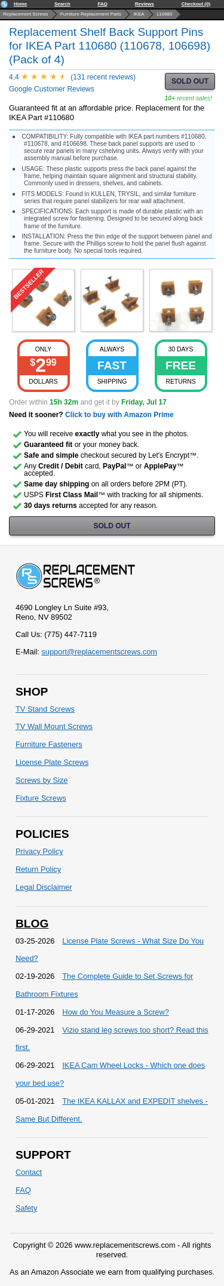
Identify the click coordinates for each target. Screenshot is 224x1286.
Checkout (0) (196, 4)
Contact (29, 1172)
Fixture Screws (41, 798)
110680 (165, 14)
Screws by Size (41, 780)
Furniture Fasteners (49, 744)
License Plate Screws (52, 762)
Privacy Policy (39, 851)
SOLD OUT (189, 81)
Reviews (144, 4)
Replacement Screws (25, 14)
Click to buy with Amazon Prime (119, 415)
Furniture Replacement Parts (90, 14)
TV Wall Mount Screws (54, 726)
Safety (26, 1208)
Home (20, 4)
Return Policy (38, 869)
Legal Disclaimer (44, 887)
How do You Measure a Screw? (115, 1012)
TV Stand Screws (45, 709)
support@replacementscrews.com (99, 651)
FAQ (102, 4)
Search (62, 4)
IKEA (138, 14)
